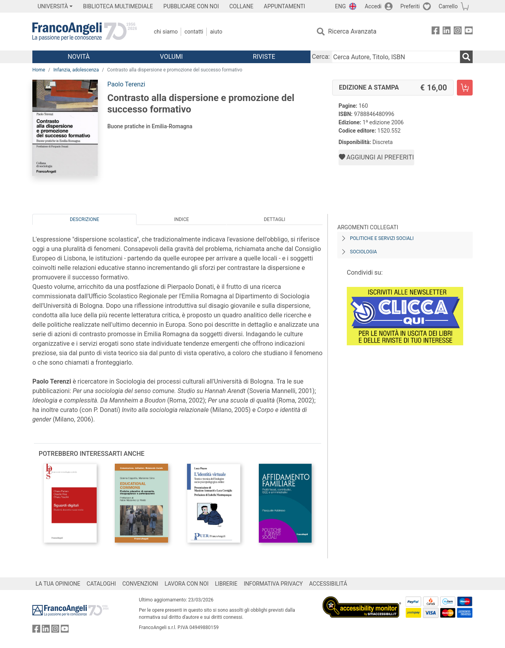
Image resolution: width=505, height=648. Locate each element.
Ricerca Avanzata (352, 31)
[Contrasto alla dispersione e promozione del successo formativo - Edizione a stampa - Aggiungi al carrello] (465, 88)
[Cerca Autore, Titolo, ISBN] (395, 57)
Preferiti (410, 6)
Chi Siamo (166, 31)
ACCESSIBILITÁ (328, 584)
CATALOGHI (101, 584)
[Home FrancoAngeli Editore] (84, 31)
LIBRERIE (226, 584)
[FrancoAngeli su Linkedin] (447, 31)
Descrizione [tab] (84, 219)
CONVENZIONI (140, 584)
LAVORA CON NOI (187, 584)
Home (38, 70)
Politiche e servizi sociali (381, 238)
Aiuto (216, 31)
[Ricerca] (466, 57)
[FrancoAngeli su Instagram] (458, 31)
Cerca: (321, 56)
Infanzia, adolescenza (76, 70)
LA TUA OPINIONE (58, 584)
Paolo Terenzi (126, 84)
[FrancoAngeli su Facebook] (436, 31)
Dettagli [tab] (274, 219)
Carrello (448, 6)
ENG (340, 6)
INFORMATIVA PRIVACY (273, 584)
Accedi (373, 6)
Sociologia (363, 252)
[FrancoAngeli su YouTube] (469, 31)
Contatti (193, 31)
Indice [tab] (181, 219)
